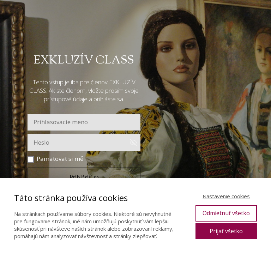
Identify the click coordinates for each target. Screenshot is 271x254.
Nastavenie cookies (226, 196)
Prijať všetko (226, 231)
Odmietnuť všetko (226, 213)
